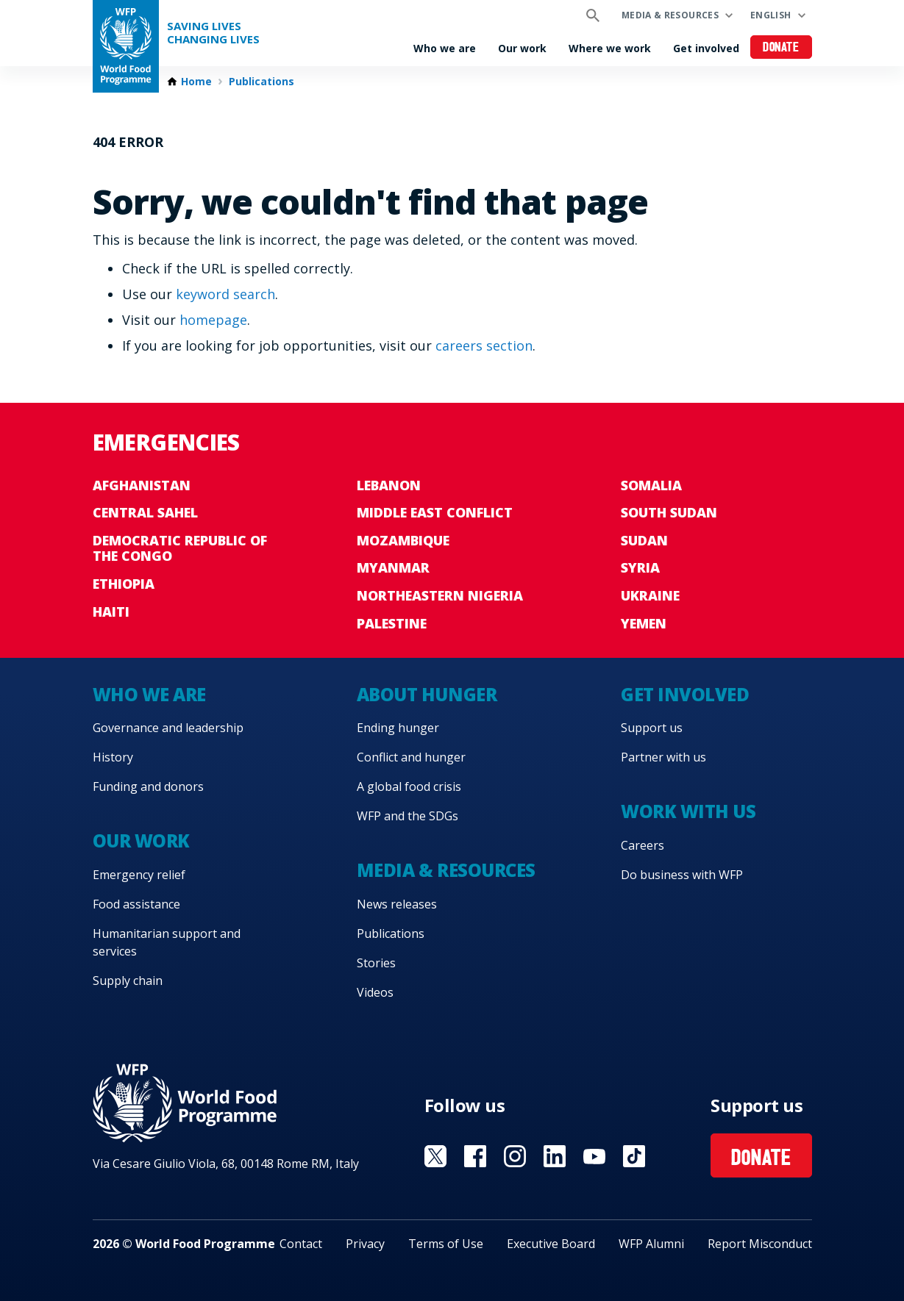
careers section (484, 345)
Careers (642, 845)
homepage (213, 320)
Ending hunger (398, 728)
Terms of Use (445, 1244)
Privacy (365, 1244)
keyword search (225, 294)
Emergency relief (139, 875)
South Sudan (669, 512)
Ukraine (650, 595)
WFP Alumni (651, 1244)
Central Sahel (145, 512)
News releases (397, 904)
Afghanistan (142, 485)
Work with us (688, 811)
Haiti (111, 611)
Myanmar (393, 567)
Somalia (651, 485)
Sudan (644, 540)
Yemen (643, 623)
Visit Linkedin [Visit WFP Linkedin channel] (555, 1156)
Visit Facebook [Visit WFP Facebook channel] (475, 1156)
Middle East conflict (435, 512)
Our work (522, 48)
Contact (301, 1244)
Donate (781, 48)
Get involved (706, 48)
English (770, 15)
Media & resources (670, 15)
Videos (375, 992)
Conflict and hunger (411, 757)
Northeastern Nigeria (440, 595)
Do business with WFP (682, 875)
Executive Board (551, 1244)
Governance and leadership (168, 728)
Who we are (444, 48)
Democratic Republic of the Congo (180, 548)
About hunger (427, 694)
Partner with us (663, 757)
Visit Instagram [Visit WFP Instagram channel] (515, 1156)
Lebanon (389, 485)
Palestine (392, 623)
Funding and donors (148, 786)
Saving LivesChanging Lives (213, 33)
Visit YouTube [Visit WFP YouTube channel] (594, 1156)
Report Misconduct (760, 1244)
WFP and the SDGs (407, 816)
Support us (652, 728)
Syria (640, 567)
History (113, 757)
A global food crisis (409, 786)
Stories (376, 963)
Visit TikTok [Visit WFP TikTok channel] (634, 1156)
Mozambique (403, 540)
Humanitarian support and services (167, 942)
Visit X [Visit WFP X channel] (435, 1156)
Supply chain (128, 980)
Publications (261, 81)
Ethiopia (123, 583)
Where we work (610, 48)
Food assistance (136, 904)
